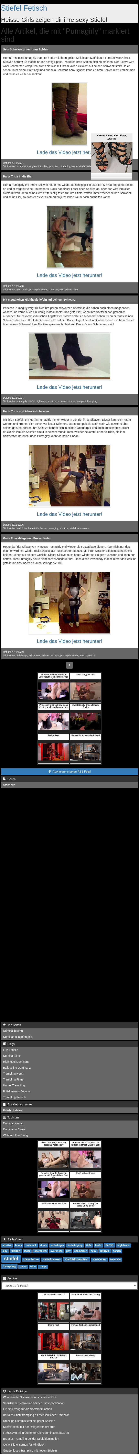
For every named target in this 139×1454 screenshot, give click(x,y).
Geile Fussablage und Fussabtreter (27, 538)
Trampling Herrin (13, 1073)
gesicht (91, 655)
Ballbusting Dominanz (17, 1067)
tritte (24, 528)
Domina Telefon (13, 1031)
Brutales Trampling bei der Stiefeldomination (31, 1438)
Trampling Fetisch (14, 1097)
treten (76, 289)
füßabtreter (35, 655)
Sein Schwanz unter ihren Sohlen (25, 49)
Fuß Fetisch (10, 1049)
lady (4, 1251)
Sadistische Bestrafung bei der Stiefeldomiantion (33, 1403)
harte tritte (33, 528)
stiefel (82, 166)
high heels (123, 1245)
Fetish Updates (12, 1110)
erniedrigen (57, 1245)
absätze (52, 401)
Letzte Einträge (15, 1391)
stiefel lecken (31, 1259)
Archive (10, 1278)
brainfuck (30, 1245)
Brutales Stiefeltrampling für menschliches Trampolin (36, 1415)
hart (19, 528)
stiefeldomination (76, 1259)
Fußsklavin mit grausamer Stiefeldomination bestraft (36, 1432)
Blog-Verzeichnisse (17, 1104)
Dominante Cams (14, 1129)
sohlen (117, 1251)
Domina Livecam (13, 1123)
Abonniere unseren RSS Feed (69, 771)
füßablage (22, 655)
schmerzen (83, 528)
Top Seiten (12, 1025)
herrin (75, 166)
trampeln (32, 166)
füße (88, 1245)
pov (68, 1251)
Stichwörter (12, 1239)
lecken (15, 1250)
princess (53, 166)
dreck (43, 1245)
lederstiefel (40, 1251)
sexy (93, 1251)
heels (98, 1245)
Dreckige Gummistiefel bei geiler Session (29, 1421)
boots (18, 1245)
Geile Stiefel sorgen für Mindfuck (23, 1444)
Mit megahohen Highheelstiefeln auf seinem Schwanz (39, 299)
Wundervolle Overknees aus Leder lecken (29, 1397)
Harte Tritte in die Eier (18, 176)
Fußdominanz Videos (16, 1091)
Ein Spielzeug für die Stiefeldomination (27, 1409)
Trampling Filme (13, 1079)
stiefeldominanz (51, 1259)
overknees (56, 1251)
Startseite (9, 785)
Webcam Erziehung (15, 1135)
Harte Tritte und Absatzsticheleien (26, 411)
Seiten (9, 779)
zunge (42, 1266)
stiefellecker (99, 1259)
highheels (41, 401)
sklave (68, 289)
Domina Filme (12, 1055)
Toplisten (11, 1117)
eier (18, 289)
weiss (83, 655)
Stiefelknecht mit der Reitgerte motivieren (29, 1426)
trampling (43, 166)
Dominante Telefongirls (17, 1036)
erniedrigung (75, 1245)
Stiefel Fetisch (24, 8)
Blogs (9, 1044)
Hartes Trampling (14, 1085)
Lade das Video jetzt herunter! (69, 152)
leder (27, 1251)
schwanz (21, 166)
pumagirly (65, 166)
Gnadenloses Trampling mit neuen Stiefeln (30, 1450)
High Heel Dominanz (16, 1061)
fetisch (90, 166)
